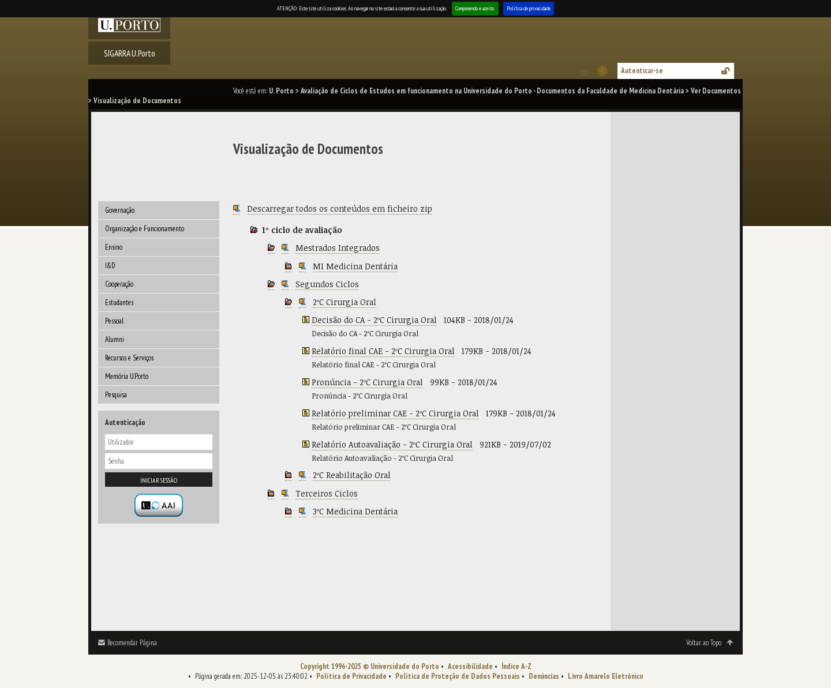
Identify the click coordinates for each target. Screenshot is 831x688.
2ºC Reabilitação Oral (352, 474)
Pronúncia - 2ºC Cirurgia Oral (367, 382)
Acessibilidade (470, 666)
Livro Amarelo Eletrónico (605, 676)
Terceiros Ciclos (326, 493)
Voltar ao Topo (703, 643)
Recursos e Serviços (129, 358)
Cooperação (119, 284)
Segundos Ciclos (327, 284)
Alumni (114, 339)
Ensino (113, 247)
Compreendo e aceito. (475, 8)
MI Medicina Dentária (355, 266)
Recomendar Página (132, 643)
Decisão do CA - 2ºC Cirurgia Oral (374, 319)
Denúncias (544, 676)
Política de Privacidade (351, 676)
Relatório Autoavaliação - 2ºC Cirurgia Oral (392, 444)
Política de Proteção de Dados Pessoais (457, 676)
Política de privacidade (529, 8)
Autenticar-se (642, 71)
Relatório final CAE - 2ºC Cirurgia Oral (383, 350)
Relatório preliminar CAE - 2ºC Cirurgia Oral (395, 413)
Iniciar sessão (158, 480)
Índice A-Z (516, 666)
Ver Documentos (716, 91)
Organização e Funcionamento (144, 229)
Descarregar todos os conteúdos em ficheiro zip (339, 208)
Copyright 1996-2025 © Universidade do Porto (369, 666)
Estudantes (119, 302)
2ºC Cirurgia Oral (344, 301)
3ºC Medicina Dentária (355, 511)
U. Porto (281, 91)
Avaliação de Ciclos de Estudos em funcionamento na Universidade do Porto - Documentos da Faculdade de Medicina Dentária (492, 91)
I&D (110, 265)
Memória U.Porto (126, 376)
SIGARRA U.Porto (129, 53)
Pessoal (114, 321)
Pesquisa (116, 395)
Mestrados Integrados (337, 247)
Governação (119, 210)
